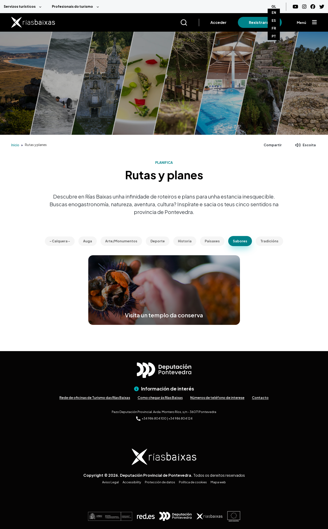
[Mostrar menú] (314, 22)
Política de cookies (193, 482)
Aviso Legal (110, 482)
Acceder (218, 22)
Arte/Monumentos (121, 241)
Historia (185, 241)
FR (274, 28)
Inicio (15, 145)
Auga (87, 241)
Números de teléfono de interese (217, 397)
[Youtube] (295, 6)
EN (274, 12)
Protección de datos (160, 482)
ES (274, 20)
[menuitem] (24, 6)
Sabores (240, 241)
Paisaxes (212, 241)
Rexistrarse (260, 22)
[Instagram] (304, 6)
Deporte (157, 241)
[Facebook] (312, 6)
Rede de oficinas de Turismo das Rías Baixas (94, 397)
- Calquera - (60, 241)
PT (274, 36)
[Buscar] (189, 22)
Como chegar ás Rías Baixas (160, 397)
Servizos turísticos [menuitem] (20, 6)
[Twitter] (321, 6)
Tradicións (269, 241)
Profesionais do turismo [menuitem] (72, 6)
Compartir (273, 145)
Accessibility (132, 482)
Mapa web (218, 482)
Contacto (260, 397)
